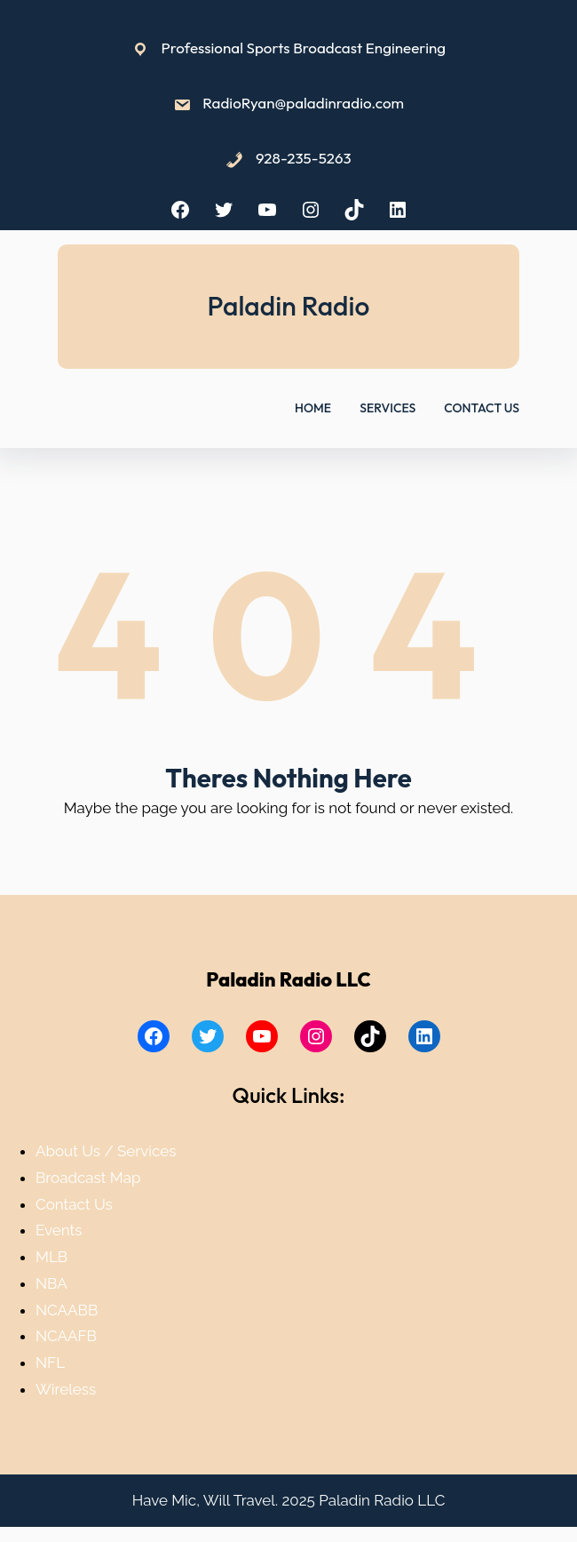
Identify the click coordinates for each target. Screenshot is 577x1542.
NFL (50, 1362)
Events (59, 1230)
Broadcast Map (88, 1177)
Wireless (66, 1389)
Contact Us (74, 1204)
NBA (51, 1283)
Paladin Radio (289, 306)
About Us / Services (106, 1151)
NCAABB (67, 1310)
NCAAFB (66, 1336)
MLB (51, 1257)
